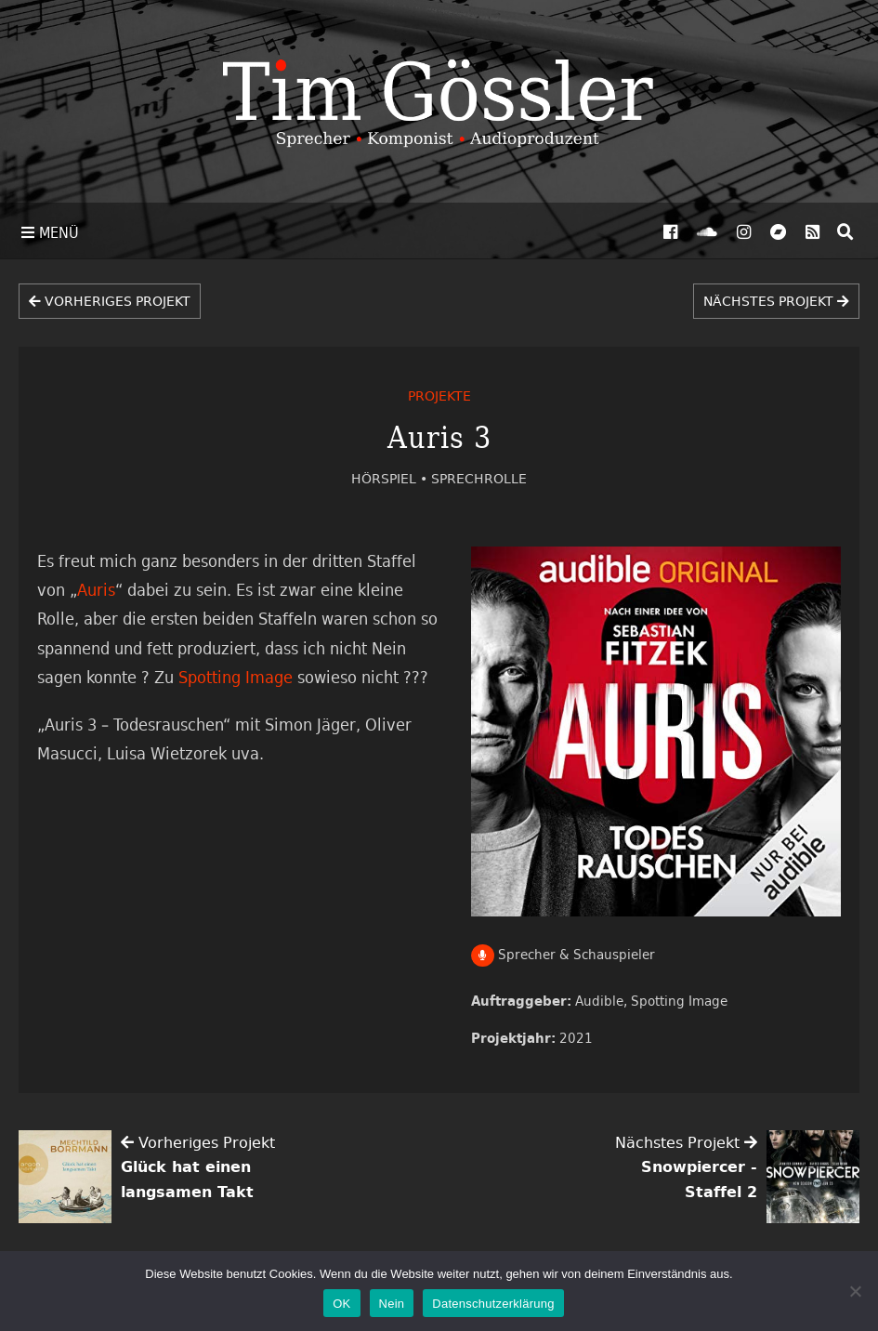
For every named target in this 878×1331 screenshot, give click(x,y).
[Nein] (854, 1291)
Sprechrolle (479, 478)
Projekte (439, 395)
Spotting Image (679, 1000)
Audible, (603, 1000)
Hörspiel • (391, 478)
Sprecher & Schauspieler (563, 954)
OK (341, 1304)
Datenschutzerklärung (493, 1304)
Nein (392, 1304)
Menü (50, 232)
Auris (96, 589)
